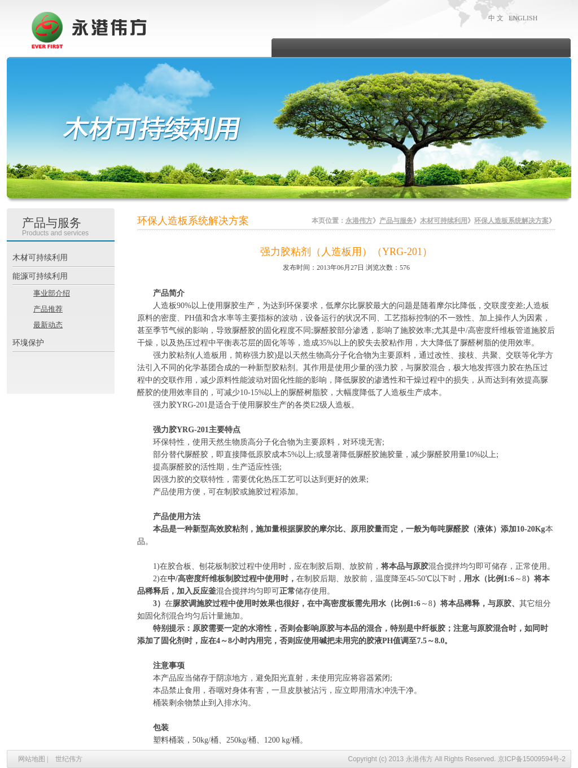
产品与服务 (396, 221)
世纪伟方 (68, 759)
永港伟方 (359, 221)
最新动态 (48, 325)
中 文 (495, 18)
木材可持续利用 (443, 221)
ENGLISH (523, 18)
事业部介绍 (51, 293)
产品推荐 (48, 309)
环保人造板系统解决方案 (511, 221)
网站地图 (31, 759)
